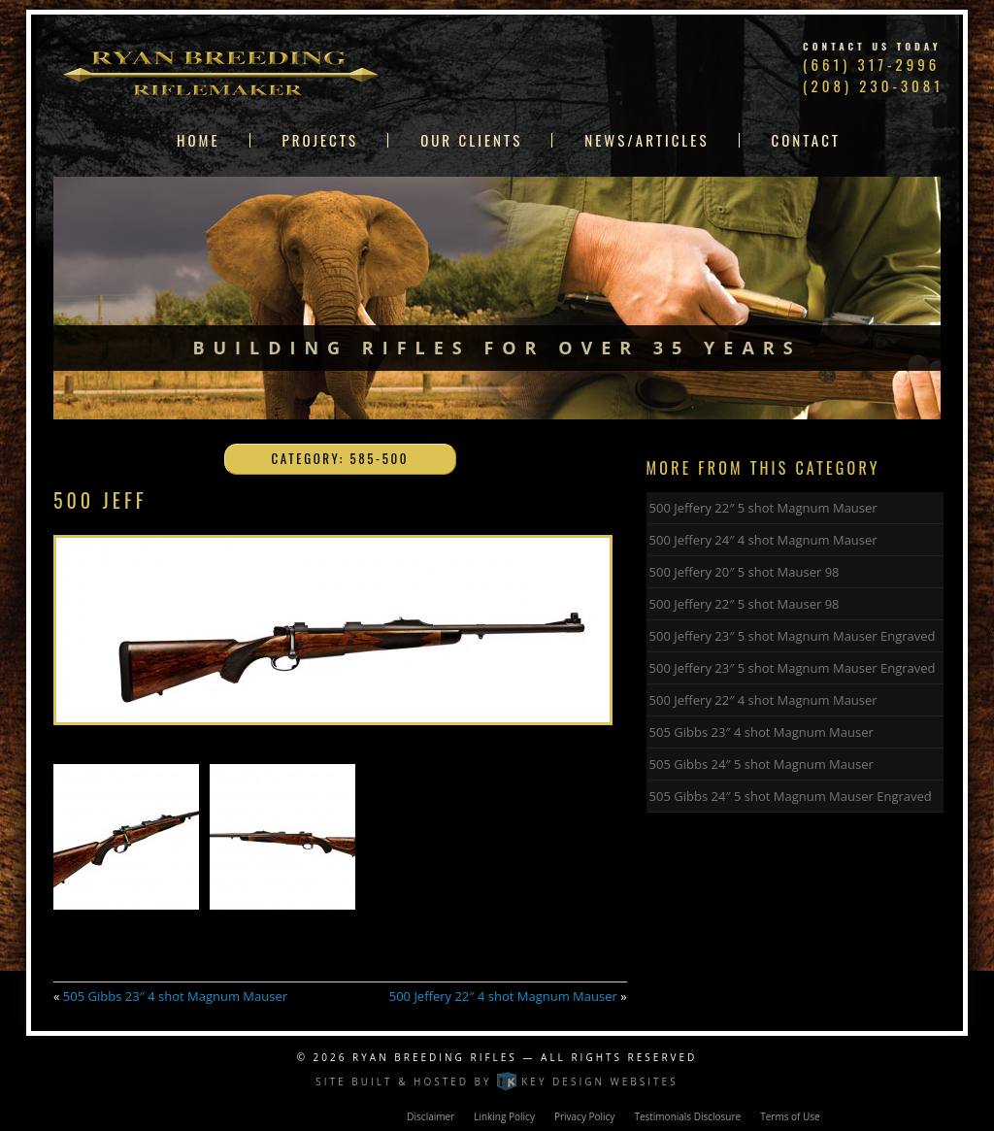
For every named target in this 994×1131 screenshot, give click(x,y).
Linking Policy (504, 1116)
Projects (320, 140)
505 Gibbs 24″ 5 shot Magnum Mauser (761, 764)
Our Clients (471, 140)
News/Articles (646, 140)
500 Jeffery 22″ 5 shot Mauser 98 (744, 604)
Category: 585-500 (341, 458)
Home (198, 140)
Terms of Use (789, 1116)
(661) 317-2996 (871, 64)
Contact (807, 140)
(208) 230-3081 (873, 85)
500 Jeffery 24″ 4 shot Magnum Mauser (763, 540)
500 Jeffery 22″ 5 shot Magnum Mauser (763, 507)
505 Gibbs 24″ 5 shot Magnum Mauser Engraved (790, 796)
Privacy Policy (584, 1116)
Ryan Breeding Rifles (434, 1057)
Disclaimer (430, 1116)
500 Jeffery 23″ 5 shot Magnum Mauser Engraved (792, 636)
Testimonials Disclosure (687, 1116)
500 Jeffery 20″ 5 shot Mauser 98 (744, 572)
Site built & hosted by (496, 1081)
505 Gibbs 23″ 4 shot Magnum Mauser (175, 996)
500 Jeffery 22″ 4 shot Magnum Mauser (503, 996)
